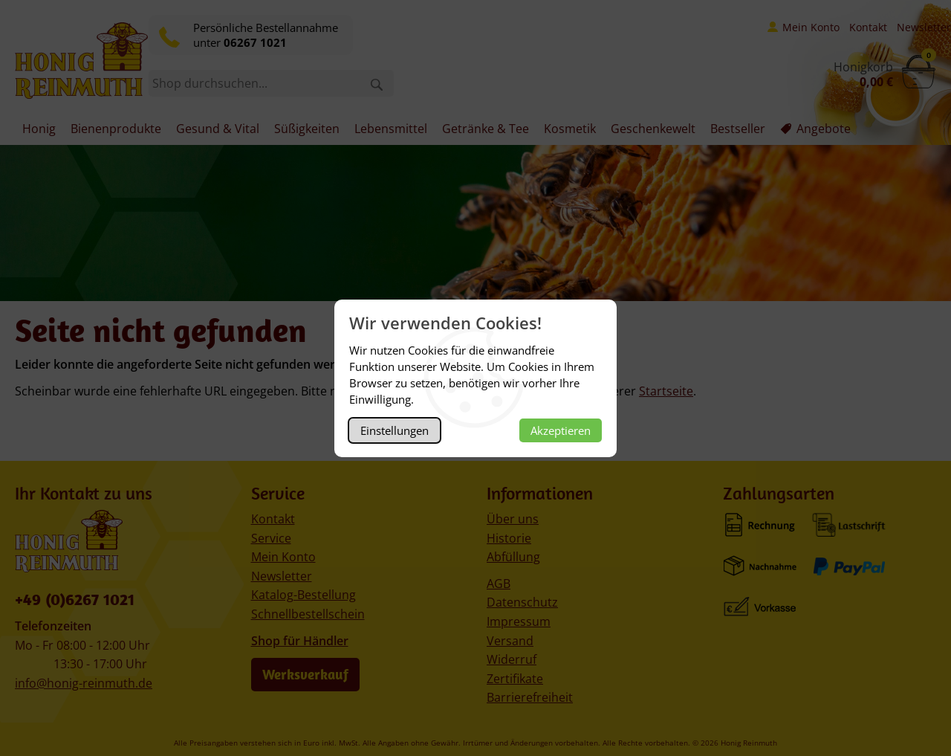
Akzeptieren (560, 430)
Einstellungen (394, 430)
